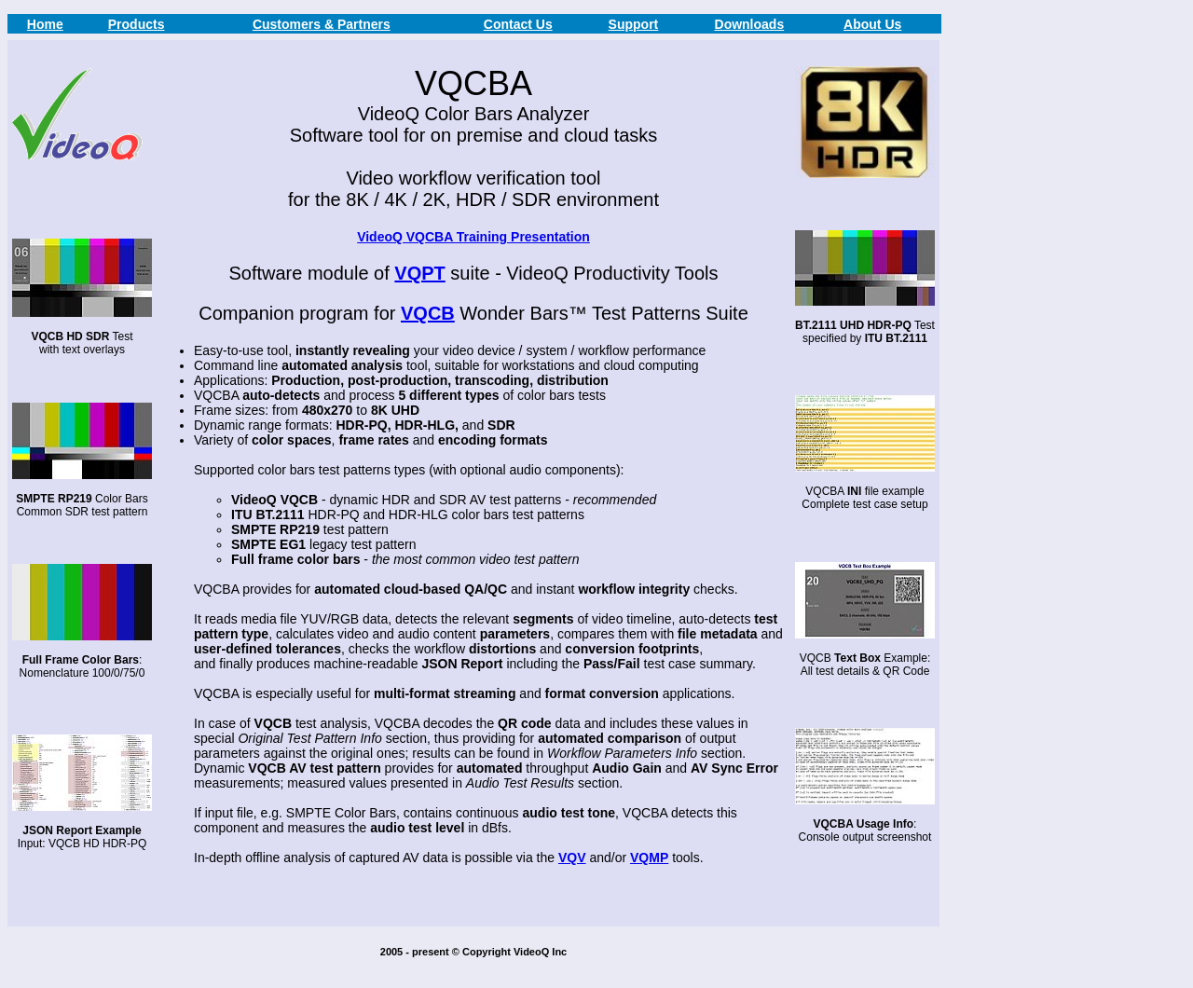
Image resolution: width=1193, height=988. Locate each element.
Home (45, 24)
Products (136, 24)
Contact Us (518, 24)
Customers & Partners (322, 24)
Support (634, 24)
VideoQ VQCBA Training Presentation (473, 236)
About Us (872, 24)
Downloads (750, 24)
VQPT (419, 273)
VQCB (428, 313)
